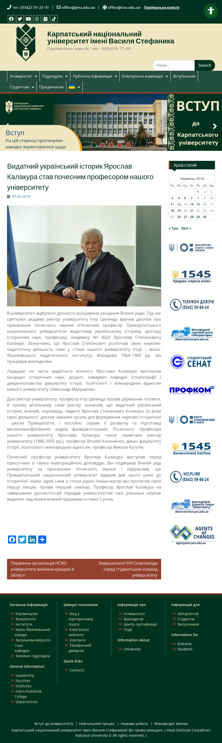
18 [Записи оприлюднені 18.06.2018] (172, 211)
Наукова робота (134, 723)
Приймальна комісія (161, 7)
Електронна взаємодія (142, 76)
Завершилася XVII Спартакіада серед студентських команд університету (127, 569)
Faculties (23, 680)
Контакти (78, 640)
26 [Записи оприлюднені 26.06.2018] (179, 217)
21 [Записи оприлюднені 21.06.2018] (192, 211)
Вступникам (184, 76)
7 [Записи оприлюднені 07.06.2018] (192, 198)
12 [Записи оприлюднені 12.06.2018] (179, 204)
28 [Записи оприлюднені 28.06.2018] (192, 217)
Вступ (15, 132)
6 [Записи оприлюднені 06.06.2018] (185, 198)
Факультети (26, 619)
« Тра (173, 228)
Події (128, 629)
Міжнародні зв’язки (171, 723)
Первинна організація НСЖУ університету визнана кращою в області (42, 569)
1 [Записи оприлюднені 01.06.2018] (198, 192)
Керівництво (27, 613)
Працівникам (51, 86)
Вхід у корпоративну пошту (81, 619)
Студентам (19, 86)
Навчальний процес (96, 723)
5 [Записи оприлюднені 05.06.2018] (179, 198)
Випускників (188, 624)
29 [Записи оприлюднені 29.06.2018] (198, 217)
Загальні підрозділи (33, 655)
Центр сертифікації (140, 624)
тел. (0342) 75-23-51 (31, 7)
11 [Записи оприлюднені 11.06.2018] (172, 204)
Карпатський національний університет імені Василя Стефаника (110, 37)
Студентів (185, 619)
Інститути (24, 624)
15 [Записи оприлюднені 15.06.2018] (198, 204)
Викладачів (133, 619)
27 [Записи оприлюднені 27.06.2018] (185, 217)
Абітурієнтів (187, 613)
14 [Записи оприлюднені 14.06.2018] (192, 204)
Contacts (77, 670)
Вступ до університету (53, 723)
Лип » (186, 228)
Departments (27, 701)
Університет (21, 76)
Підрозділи (52, 76)
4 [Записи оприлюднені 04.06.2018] (172, 198)
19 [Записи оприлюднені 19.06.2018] (179, 211)
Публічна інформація (92, 76)
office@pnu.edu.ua (78, 7)
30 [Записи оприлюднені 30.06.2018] (204, 217)
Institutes (23, 686)
